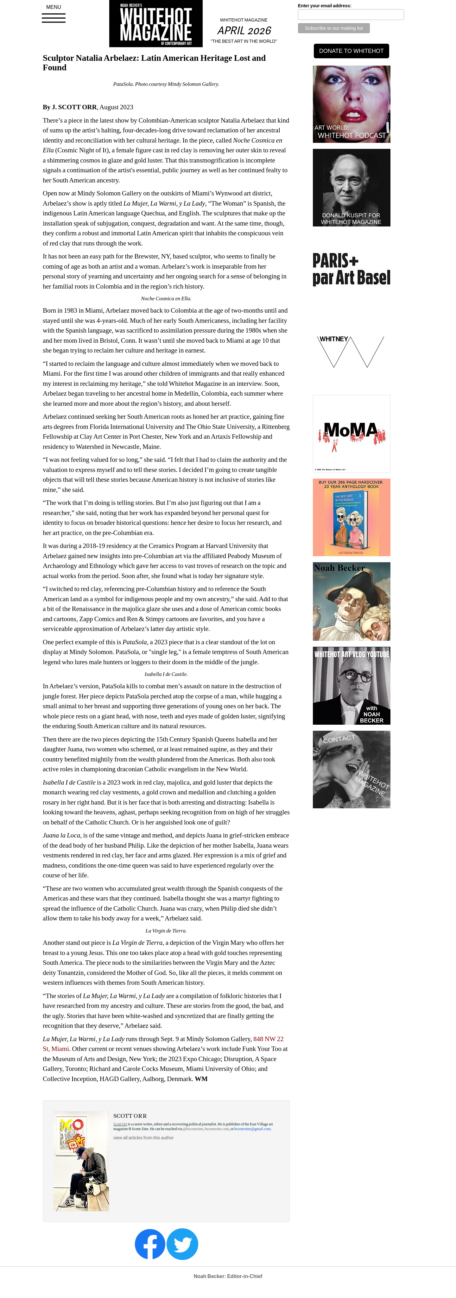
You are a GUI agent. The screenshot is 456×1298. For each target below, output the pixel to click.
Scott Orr (120, 1124)
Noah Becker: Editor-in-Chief (228, 1276)
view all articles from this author (143, 1137)
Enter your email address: (325, 5)
